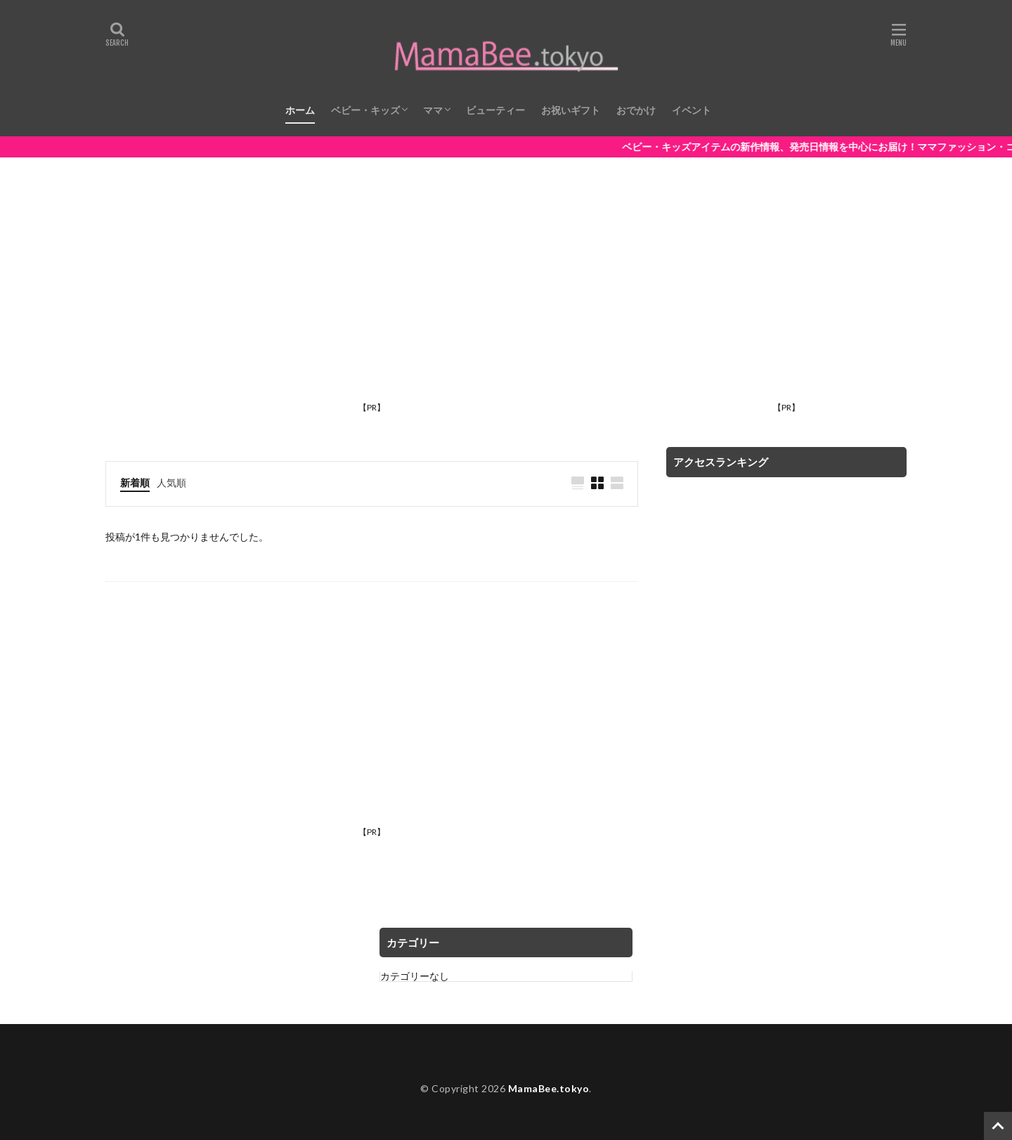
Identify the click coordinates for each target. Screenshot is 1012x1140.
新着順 (135, 482)
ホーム (300, 110)
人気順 (171, 482)
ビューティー (495, 110)
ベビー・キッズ (365, 110)
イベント (691, 110)
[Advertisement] (371, 298)
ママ (433, 110)
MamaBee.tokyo (549, 1088)
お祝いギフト (570, 110)
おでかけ (636, 110)
